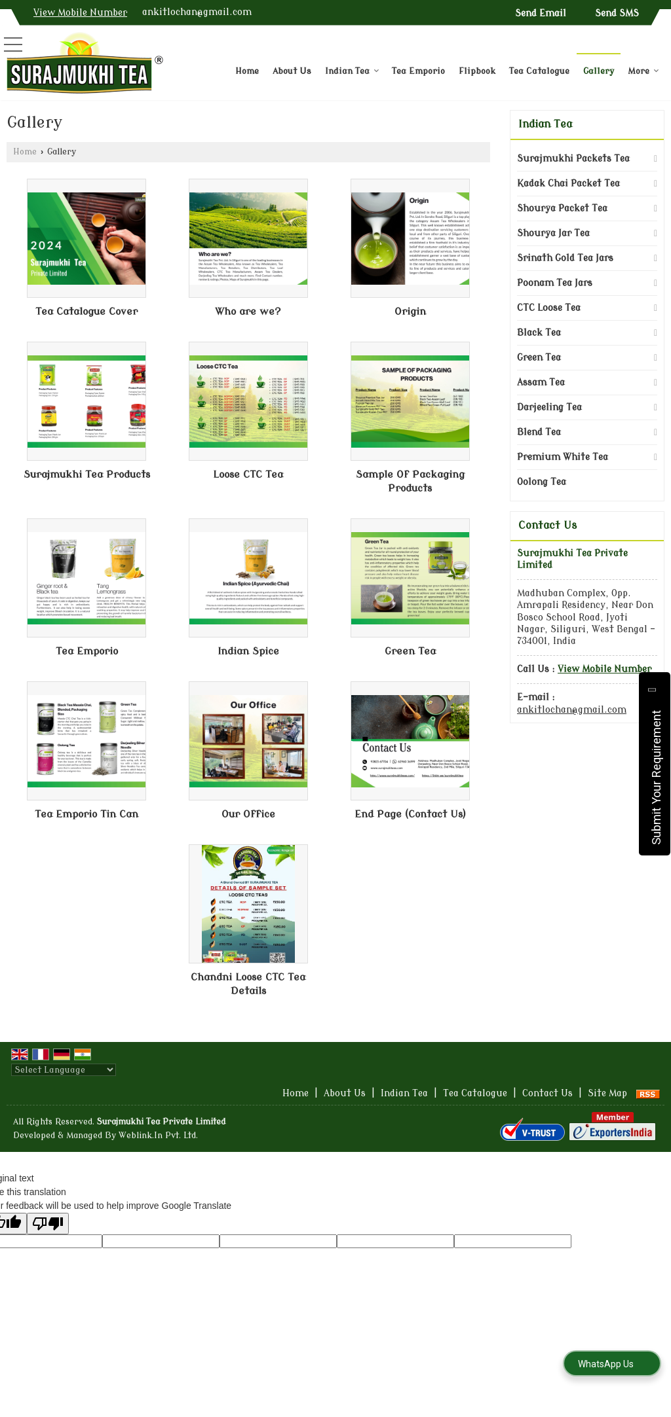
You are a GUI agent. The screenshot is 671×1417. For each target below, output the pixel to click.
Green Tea (539, 358)
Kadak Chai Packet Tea (568, 183)
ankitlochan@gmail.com (197, 12)
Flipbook (477, 71)
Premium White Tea (562, 457)
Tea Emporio (418, 71)
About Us (292, 71)
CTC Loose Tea (549, 308)
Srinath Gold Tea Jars (565, 258)
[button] (80, 13)
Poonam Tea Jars (554, 283)
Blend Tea (539, 432)
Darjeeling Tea (549, 407)
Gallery (598, 71)
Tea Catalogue (539, 71)
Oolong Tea (541, 482)
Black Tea (539, 333)
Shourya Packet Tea (562, 208)
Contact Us (547, 1093)
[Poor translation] (48, 1223)
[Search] (656, 52)
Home (247, 71)
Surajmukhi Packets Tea (573, 159)
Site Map (607, 1093)
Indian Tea (352, 71)
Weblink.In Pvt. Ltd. (158, 1135)
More (643, 71)
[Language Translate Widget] (63, 1070)
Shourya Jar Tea (553, 233)
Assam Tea (541, 382)
